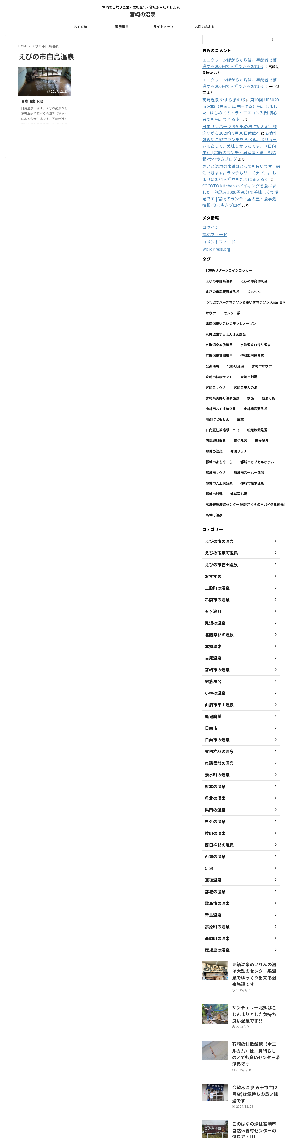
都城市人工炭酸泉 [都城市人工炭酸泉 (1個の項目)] (219, 451)
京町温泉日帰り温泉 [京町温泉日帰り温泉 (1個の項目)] (255, 313)
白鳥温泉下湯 (32, 101)
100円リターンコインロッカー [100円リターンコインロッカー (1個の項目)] (229, 238)
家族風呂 (122, 26)
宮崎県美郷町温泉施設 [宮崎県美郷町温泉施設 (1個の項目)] (222, 366)
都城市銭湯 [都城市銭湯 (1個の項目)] (214, 462)
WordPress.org (215, 217)
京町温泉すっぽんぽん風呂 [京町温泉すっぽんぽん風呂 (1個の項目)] (226, 302)
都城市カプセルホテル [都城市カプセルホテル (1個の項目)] (257, 430)
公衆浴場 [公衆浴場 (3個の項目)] (212, 334)
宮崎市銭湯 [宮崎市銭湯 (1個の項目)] (248, 345)
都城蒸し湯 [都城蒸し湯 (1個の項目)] (238, 462)
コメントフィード (216, 210)
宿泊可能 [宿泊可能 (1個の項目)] (268, 366)
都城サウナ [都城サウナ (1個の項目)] (238, 419)
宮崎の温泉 (143, 14)
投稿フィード (213, 203)
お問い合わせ (205, 26)
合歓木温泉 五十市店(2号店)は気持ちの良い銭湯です (255, 1038)
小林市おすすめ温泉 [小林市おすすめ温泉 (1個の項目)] (221, 377)
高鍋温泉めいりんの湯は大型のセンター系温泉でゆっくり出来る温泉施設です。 (255, 938)
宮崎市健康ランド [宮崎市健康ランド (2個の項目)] (219, 345)
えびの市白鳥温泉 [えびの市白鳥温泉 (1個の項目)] (219, 249)
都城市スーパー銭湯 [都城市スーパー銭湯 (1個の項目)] (249, 441)
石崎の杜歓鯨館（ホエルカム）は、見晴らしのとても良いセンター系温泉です (255, 1006)
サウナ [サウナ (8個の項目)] (211, 281)
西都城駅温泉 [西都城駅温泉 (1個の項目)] (216, 409)
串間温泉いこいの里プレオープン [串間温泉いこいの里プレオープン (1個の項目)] (231, 292)
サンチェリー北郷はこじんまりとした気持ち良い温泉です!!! (255, 972)
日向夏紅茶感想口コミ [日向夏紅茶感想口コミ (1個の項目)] (222, 398)
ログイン (209, 196)
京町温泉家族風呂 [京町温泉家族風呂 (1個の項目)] (219, 313)
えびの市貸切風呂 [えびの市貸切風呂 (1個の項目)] (253, 249)
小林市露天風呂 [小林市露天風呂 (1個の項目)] (255, 377)
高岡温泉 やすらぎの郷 (220, 86)
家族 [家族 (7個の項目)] (250, 366)
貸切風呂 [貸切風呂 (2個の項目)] (240, 409)
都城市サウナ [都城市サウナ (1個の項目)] (216, 441)
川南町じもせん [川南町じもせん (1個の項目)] (217, 387)
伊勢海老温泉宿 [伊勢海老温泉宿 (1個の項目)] (252, 324)
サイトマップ (163, 26)
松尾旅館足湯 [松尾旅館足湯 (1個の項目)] (257, 398)
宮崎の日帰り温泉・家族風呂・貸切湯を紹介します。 (142, 1108)
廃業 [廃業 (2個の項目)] (240, 387)
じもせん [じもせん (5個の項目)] (254, 260)
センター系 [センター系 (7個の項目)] (232, 281)
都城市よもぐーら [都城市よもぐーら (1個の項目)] (219, 430)
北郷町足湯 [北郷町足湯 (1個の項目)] (235, 334)
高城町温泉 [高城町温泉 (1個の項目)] (214, 483)
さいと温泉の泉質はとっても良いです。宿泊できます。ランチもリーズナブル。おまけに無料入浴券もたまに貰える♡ (240, 150)
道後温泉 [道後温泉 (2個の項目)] (261, 409)
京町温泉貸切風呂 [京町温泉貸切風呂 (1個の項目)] (219, 324)
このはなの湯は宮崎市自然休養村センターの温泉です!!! (255, 1066)
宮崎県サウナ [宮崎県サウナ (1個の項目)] (216, 355)
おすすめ (80, 26)
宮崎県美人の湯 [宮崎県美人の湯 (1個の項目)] (245, 355)
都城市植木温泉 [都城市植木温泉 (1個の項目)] (252, 451)
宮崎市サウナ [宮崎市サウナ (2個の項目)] (262, 334)
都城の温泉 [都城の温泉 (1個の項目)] (214, 419)
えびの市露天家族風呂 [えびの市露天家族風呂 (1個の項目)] (222, 260)
